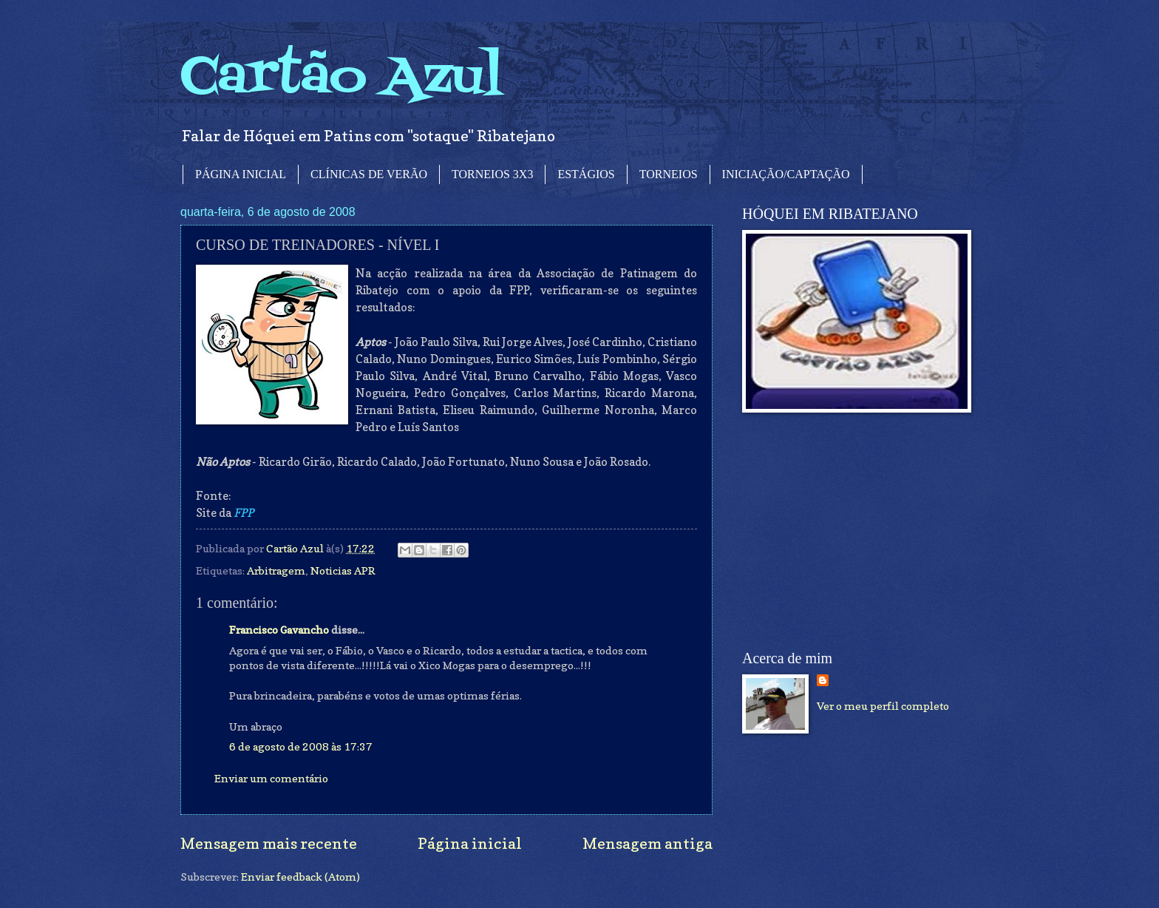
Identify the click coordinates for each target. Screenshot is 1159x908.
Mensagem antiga (647, 843)
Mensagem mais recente (268, 843)
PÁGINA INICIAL (240, 174)
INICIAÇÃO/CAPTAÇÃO (786, 174)
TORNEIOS (668, 174)
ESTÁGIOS (585, 174)
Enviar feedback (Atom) (300, 876)
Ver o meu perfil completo (883, 705)
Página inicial (470, 843)
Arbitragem (276, 570)
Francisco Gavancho (279, 629)
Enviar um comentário (271, 778)
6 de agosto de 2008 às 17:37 (301, 746)
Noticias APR (342, 570)
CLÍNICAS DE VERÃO (368, 174)
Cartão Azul (341, 78)
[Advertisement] (853, 531)
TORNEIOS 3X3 (492, 174)
